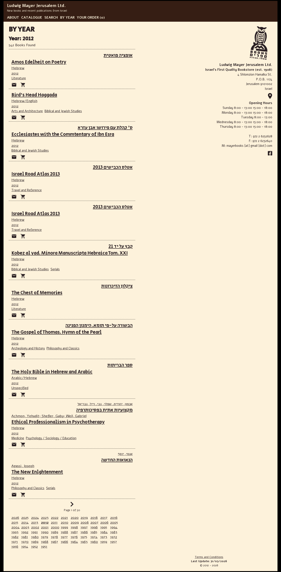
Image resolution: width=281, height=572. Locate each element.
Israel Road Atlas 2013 (35, 174)
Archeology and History (28, 348)
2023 (45, 517)
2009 (75, 522)
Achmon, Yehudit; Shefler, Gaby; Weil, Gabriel (48, 416)
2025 (25, 517)
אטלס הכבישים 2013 (113, 167)
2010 (64, 522)
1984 (104, 532)
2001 (45, 527)
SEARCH (51, 17)
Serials (55, 269)
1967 (54, 541)
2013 (34, 522)
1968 (44, 541)
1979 (44, 537)
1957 (113, 541)
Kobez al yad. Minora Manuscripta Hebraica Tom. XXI (69, 253)
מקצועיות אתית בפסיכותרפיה (104, 410)
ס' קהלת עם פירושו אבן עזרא (105, 127)
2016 (113, 517)
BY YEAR (67, 17)
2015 (14, 522)
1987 (74, 532)
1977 (64, 537)
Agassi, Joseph (22, 466)
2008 (85, 522)
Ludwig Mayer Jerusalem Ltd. (36, 6)
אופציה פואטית (118, 55)
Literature (18, 78)
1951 (44, 546)
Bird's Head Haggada (34, 95)
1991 (34, 532)
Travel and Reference (26, 190)
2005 (114, 522)
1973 (103, 537)
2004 (15, 527)
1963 (84, 541)
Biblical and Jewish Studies (63, 111)
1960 (94, 541)
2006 (104, 522)
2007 (94, 522)
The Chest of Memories (36, 292)
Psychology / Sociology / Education (51, 438)
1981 (24, 537)
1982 (14, 537)
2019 (84, 517)
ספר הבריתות (120, 365)
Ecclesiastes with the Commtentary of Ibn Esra (62, 134)
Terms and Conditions (209, 557)
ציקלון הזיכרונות (117, 286)
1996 (94, 527)
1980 (35, 537)
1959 (103, 541)
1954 (24, 546)
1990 (45, 532)
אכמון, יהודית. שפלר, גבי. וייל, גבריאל (105, 404)
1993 (14, 532)
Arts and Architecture (27, 111)
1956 (14, 546)
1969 (34, 541)
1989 (54, 532)
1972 (113, 537)
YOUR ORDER (88, 17)
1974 (93, 537)
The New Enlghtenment (37, 472)
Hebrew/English (24, 101)
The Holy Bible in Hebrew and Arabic (51, 371)
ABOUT (13, 17)
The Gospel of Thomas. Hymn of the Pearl (56, 332)
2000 (55, 527)
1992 (24, 532)
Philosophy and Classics (63, 348)
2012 (14, 73)
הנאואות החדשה (117, 460)
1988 (64, 532)
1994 (113, 527)
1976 (74, 537)
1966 (64, 541)
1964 (74, 541)
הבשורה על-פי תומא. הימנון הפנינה (99, 325)
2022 (54, 517)
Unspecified (19, 388)
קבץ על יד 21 (120, 246)
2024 (35, 517)
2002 (35, 527)
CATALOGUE (31, 17)
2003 (25, 527)
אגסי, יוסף (125, 454)
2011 (54, 522)
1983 (113, 532)
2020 (75, 517)
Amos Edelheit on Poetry (38, 62)
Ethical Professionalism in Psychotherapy (58, 422)
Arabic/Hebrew (24, 377)
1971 (14, 541)
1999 (64, 527)
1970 (25, 541)
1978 (54, 537)
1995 (103, 527)
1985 (93, 532)
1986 (84, 532)
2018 (94, 517)
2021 (64, 517)
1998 (74, 527)
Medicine (17, 438)
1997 (84, 527)
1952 (34, 546)
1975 (84, 537)
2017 (103, 517)
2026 (15, 517)
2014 (25, 522)
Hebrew (17, 68)
